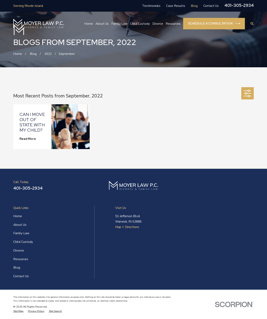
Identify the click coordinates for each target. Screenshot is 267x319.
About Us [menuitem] (102, 23)
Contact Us (211, 6)
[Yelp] (241, 187)
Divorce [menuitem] (157, 23)
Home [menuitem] (88, 23)
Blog (194, 6)
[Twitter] (251, 187)
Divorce (18, 250)
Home (17, 216)
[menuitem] (18, 311)
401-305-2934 (239, 5)
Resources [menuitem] (173, 23)
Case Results (175, 6)
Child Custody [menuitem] (140, 23)
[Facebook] (222, 187)
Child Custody (23, 242)
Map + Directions (127, 227)
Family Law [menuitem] (119, 23)
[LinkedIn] (232, 187)
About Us (20, 225)
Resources (20, 259)
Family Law (21, 233)
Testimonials (151, 6)
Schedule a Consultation (214, 23)
